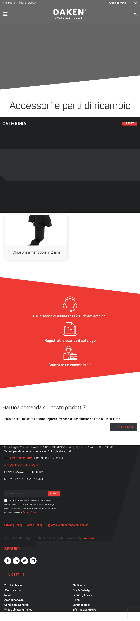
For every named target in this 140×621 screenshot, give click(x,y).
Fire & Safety (81, 590)
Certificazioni (13, 590)
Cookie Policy (34, 525)
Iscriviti (54, 493)
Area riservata (117, 3)
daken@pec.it (28, 3)
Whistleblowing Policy (18, 610)
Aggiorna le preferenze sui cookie (67, 525)
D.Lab (76, 600)
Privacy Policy (29, 512)
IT (132, 3)
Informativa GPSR (84, 610)
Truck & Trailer (13, 585)
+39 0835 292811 (21, 458)
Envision (88, 538)
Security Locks (82, 595)
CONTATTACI (123, 427)
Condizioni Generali (16, 605)
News (7, 595)
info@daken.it (10, 3)
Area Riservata (14, 600)
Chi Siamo (78, 585)
